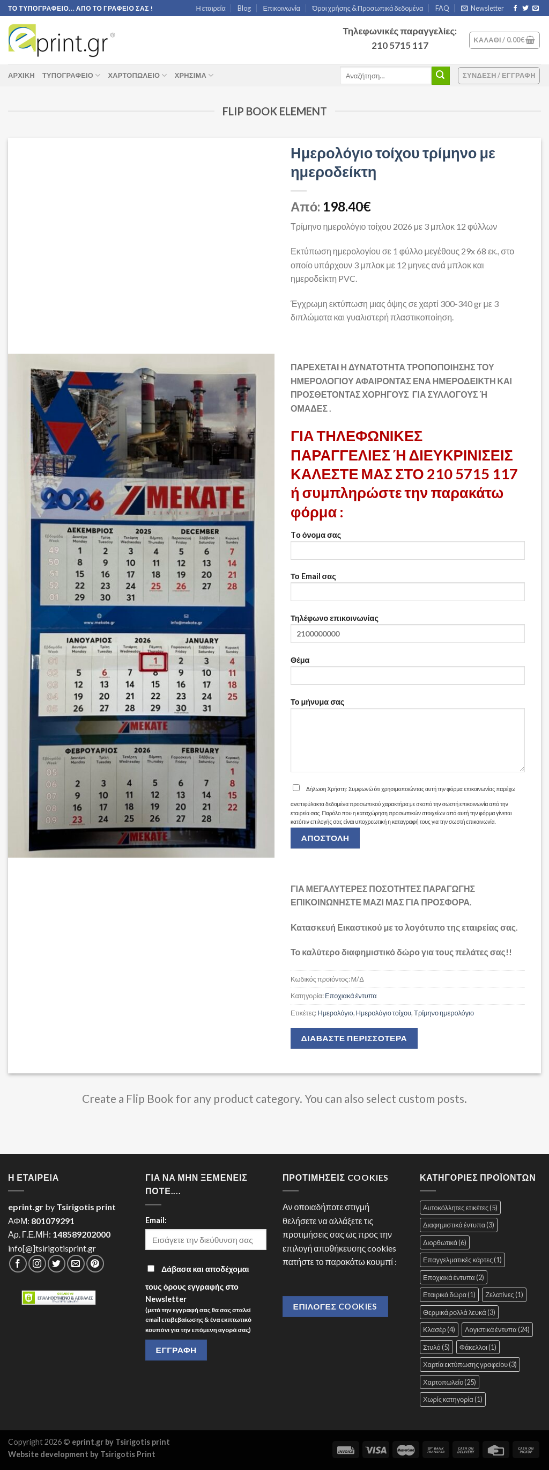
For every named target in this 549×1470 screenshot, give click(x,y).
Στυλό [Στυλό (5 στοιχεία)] (436, 1347)
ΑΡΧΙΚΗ (21, 75)
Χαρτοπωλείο (137, 75)
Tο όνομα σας (408, 548)
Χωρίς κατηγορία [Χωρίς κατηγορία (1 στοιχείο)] (453, 1399)
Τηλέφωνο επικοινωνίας (408, 631)
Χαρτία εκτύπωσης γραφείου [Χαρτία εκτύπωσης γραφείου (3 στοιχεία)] (470, 1364)
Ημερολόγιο (335, 1012)
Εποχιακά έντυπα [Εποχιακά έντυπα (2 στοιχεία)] (453, 1277)
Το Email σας (408, 590)
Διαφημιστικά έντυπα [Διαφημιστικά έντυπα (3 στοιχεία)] (458, 1224)
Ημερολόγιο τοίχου (383, 1012)
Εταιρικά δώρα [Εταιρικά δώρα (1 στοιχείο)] (449, 1294)
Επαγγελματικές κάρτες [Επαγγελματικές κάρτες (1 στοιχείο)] (462, 1259)
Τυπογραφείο (71, 75)
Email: (156, 1220)
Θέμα (408, 673)
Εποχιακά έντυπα (351, 995)
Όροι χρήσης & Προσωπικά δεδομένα (367, 8)
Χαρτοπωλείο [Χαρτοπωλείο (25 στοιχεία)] (449, 1382)
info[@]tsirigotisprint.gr (52, 1248)
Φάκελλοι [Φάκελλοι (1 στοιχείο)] (477, 1347)
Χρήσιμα (194, 75)
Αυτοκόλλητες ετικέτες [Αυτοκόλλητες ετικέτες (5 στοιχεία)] (460, 1207)
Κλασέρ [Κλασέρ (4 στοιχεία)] (439, 1329)
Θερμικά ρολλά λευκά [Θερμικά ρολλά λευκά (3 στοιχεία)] (459, 1312)
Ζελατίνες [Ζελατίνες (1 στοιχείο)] (504, 1294)
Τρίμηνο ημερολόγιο (444, 1012)
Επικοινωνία (281, 8)
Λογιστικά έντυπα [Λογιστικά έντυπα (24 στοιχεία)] (497, 1329)
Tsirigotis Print (127, 1454)
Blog (244, 8)
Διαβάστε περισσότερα (354, 1038)
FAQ (442, 8)
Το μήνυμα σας (408, 738)
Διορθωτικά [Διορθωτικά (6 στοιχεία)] (444, 1242)
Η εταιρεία (211, 8)
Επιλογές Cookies (335, 1306)
